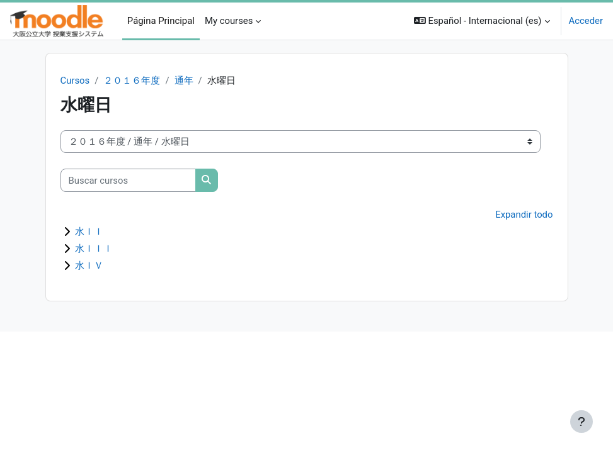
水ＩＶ (89, 265)
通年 (184, 80)
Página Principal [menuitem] (161, 20)
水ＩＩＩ (94, 248)
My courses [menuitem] (229, 20)
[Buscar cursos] (128, 180)
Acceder (586, 20)
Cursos (75, 80)
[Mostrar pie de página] (581, 421)
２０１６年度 (131, 80)
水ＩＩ (89, 231)
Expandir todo (524, 214)
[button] (482, 21)
